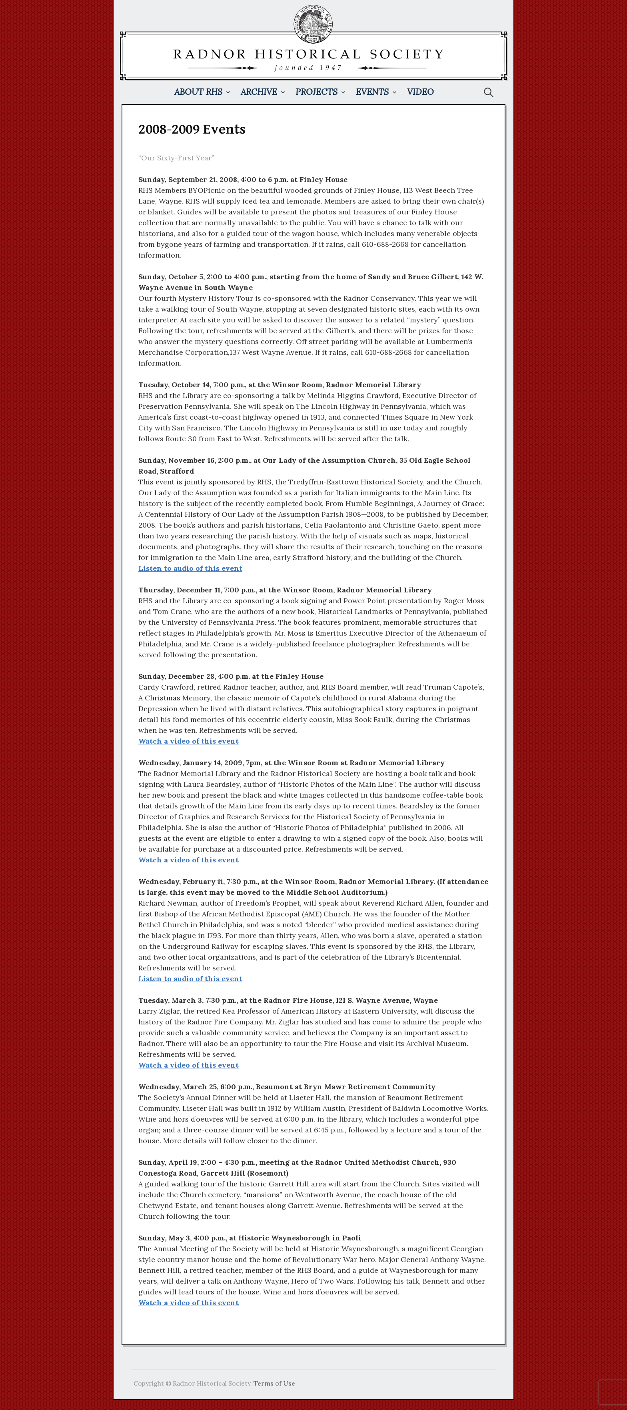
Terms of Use (274, 1383)
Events (372, 91)
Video (420, 91)
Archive (259, 91)
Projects (316, 91)
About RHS (198, 91)
